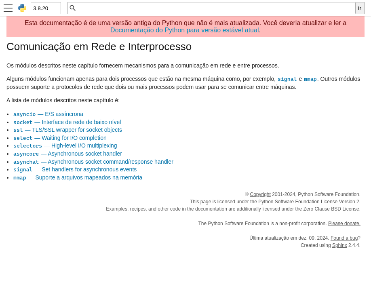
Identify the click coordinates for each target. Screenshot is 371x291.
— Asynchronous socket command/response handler (93, 161)
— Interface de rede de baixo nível (67, 122)
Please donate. (344, 223)
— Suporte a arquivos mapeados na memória (77, 177)
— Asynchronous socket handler (67, 153)
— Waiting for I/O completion (60, 138)
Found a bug (344, 238)
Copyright (260, 194)
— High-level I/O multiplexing (65, 145)
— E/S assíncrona (48, 114)
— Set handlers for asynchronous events (75, 169)
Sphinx (339, 245)
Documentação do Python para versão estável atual (184, 30)
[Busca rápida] (216, 8)
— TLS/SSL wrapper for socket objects (67, 130)
